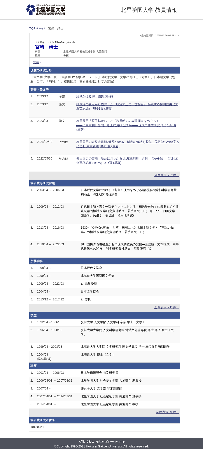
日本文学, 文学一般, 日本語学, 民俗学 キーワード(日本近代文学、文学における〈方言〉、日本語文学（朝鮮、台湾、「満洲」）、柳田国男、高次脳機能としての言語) (102, 79)
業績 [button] (36, 62)
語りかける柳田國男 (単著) (94, 96)
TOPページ (37, 28)
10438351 (37, 427)
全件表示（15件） (166, 307)
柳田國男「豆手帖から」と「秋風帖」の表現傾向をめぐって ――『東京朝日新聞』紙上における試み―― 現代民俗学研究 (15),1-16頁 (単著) (126, 125)
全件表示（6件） (167, 412)
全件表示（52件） (166, 175)
